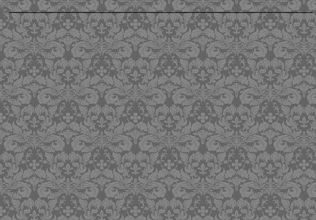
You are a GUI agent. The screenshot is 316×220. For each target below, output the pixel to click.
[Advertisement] (126, 116)
